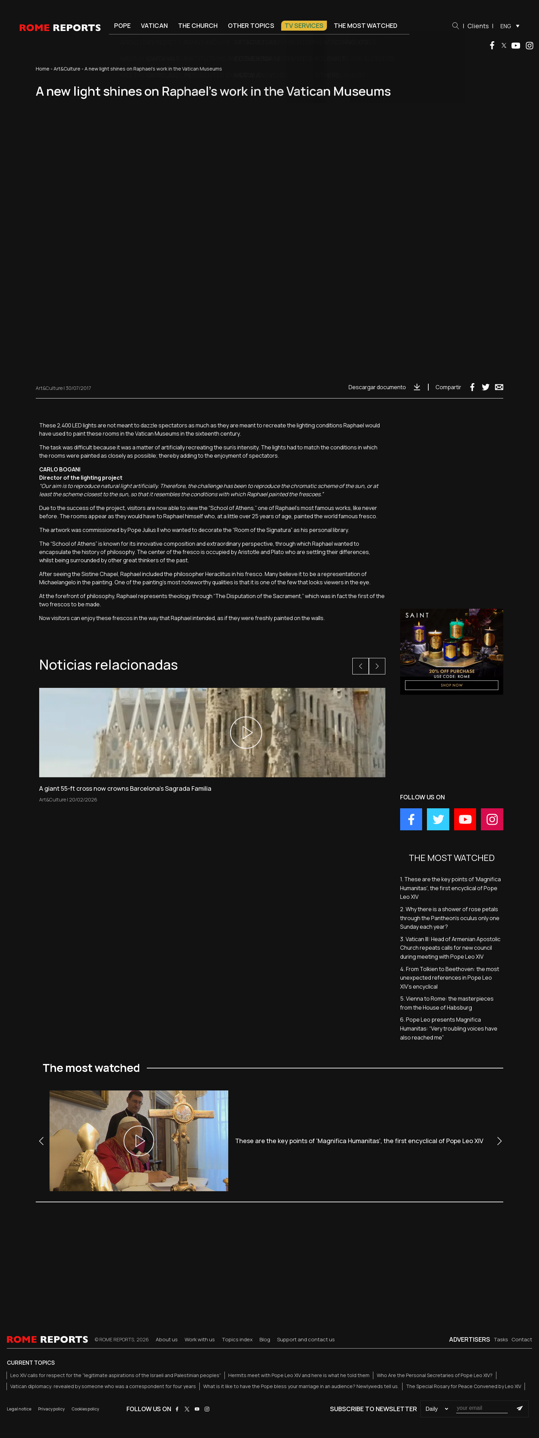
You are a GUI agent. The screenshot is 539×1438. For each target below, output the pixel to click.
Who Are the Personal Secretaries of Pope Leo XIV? (435, 1375)
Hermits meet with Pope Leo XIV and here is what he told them (299, 1375)
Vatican (154, 25)
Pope (122, 25)
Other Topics (251, 25)
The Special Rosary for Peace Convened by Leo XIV (463, 1386)
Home (43, 68)
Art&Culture (67, 68)
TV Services (304, 25)
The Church (198, 25)
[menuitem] (508, 26)
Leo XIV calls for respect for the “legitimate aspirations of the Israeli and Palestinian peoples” (115, 1375)
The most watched (365, 25)
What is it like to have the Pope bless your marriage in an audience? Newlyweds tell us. (301, 1386)
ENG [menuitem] (505, 26)
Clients (478, 26)
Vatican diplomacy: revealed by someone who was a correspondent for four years (103, 1386)
